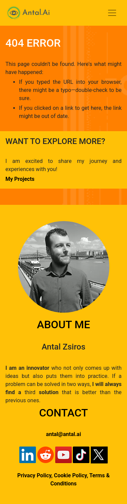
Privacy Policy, (34, 475)
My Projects (20, 179)
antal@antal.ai (63, 434)
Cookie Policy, (71, 475)
